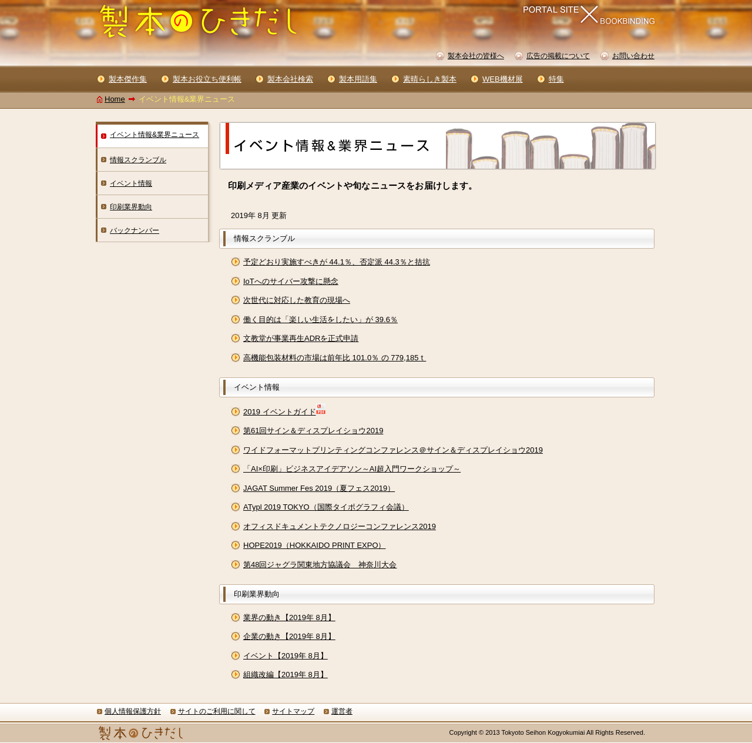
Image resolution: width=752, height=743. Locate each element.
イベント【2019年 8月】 (285, 655)
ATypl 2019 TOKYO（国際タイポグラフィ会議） (326, 507)
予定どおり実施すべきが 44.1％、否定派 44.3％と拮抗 (336, 261)
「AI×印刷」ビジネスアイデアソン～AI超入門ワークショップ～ (352, 468)
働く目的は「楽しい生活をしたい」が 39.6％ (320, 319)
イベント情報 (131, 183)
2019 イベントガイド (279, 411)
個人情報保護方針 (133, 711)
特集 (556, 79)
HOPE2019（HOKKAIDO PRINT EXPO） (314, 545)
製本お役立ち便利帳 (207, 79)
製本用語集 (358, 79)
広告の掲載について (558, 56)
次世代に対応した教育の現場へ (296, 300)
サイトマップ (293, 711)
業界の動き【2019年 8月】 (289, 617)
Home (115, 99)
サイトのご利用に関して (217, 711)
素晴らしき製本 (429, 79)
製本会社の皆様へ (476, 56)
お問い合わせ (633, 56)
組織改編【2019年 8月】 (285, 674)
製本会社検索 (290, 79)
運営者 (341, 711)
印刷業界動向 (131, 207)
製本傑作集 (128, 79)
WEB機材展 (502, 79)
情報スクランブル (138, 160)
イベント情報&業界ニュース (154, 134)
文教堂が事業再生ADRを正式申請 (300, 338)
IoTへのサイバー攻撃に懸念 (290, 281)
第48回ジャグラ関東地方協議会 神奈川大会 (320, 564)
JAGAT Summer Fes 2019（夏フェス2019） (319, 488)
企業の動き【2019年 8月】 (289, 636)
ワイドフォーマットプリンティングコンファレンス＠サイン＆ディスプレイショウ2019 (393, 450)
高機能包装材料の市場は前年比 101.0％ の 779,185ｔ (334, 357)
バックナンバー (134, 230)
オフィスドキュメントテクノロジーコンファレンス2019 (339, 526)
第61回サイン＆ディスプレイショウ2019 (313, 430)
